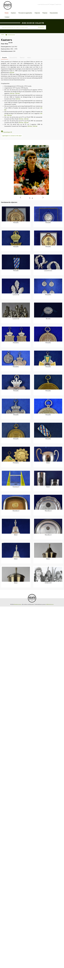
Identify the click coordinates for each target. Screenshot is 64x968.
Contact (7, 17)
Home (6, 13)
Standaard (16, 487)
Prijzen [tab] (29, 57)
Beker (48, 463)
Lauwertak (16, 294)
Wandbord (16, 511)
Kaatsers (13, 13)
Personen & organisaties (25, 13)
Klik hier (12, 72)
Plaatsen (44, 13)
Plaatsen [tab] (22, 57)
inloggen (52, 4)
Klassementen (54, 13)
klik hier (12, 93)
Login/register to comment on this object (12, 135)
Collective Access (50, 604)
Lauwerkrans (48, 270)
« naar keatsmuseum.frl (43, 4)
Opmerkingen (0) (6, 132)
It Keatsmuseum (17, 604)
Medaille (16, 222)
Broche (48, 318)
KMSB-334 (48, 583)
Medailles (48, 294)
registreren (58, 4)
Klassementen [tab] (13, 57)
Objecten (37, 13)
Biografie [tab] (4, 57)
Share (2, 34)
